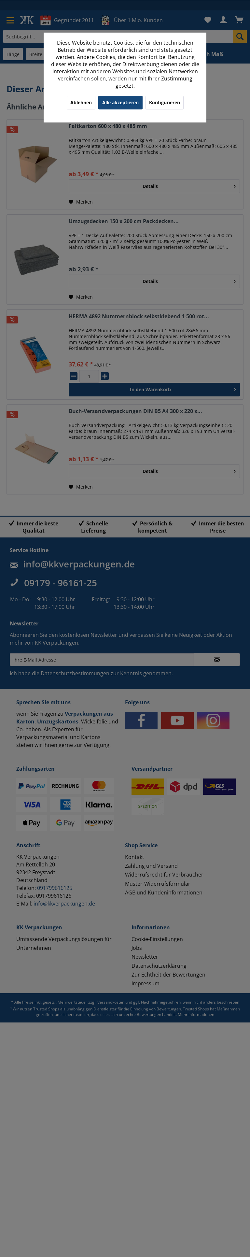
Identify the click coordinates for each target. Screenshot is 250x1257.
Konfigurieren (164, 102)
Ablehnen (81, 102)
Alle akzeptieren (120, 102)
